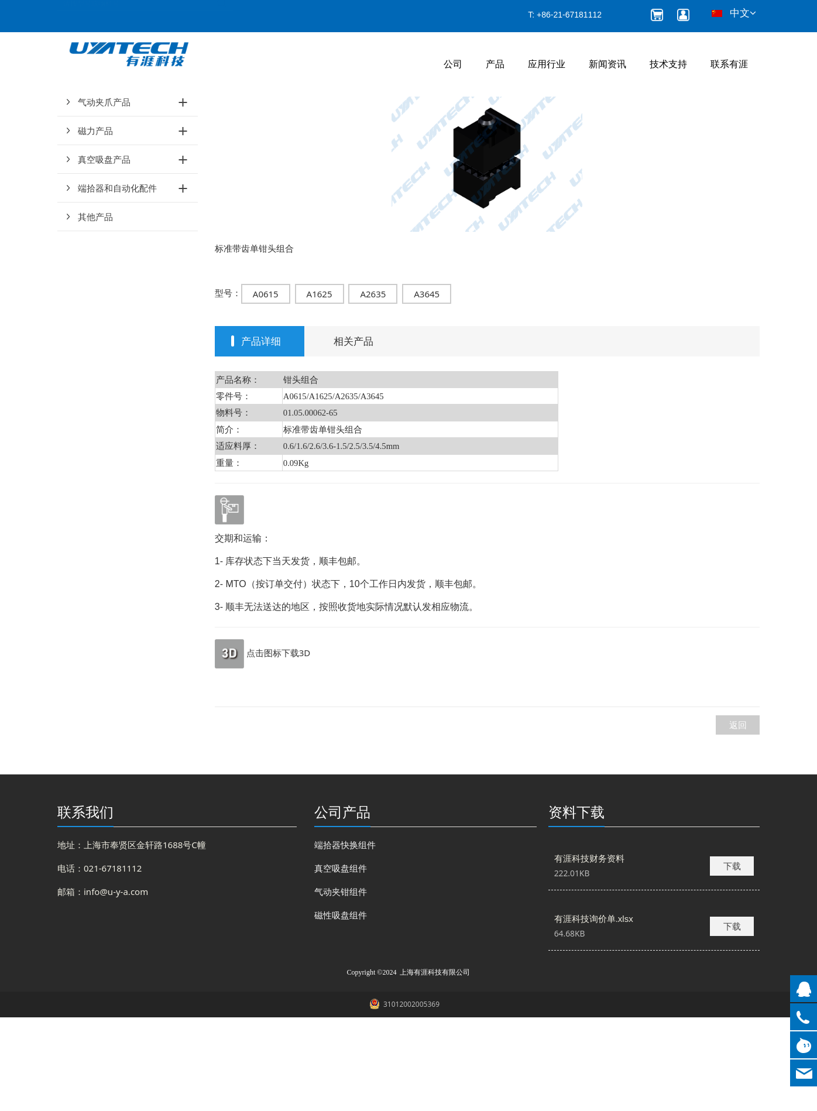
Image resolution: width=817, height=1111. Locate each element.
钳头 (291, 123)
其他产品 (95, 310)
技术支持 (668, 64)
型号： (228, 386)
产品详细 (261, 434)
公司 (453, 64)
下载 (732, 959)
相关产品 (353, 434)
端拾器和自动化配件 (117, 281)
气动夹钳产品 (104, 167)
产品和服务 (251, 123)
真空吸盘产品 (104, 253)
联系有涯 (729, 64)
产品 (495, 64)
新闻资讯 (607, 64)
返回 (738, 818)
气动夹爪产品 (104, 195)
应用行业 (546, 64)
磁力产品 (95, 224)
